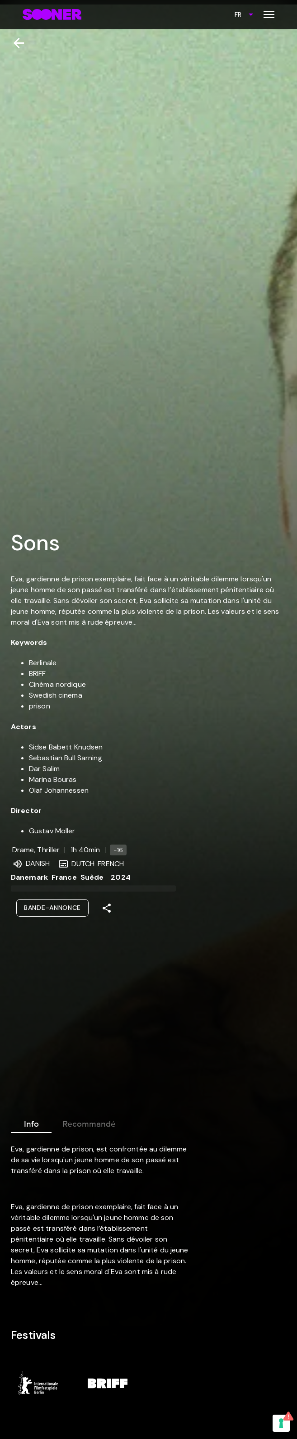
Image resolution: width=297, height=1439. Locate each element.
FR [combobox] (238, 14)
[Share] (107, 908)
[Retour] (15, 43)
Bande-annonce (52, 908)
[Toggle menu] (269, 14)
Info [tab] (31, 1122)
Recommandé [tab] (89, 1122)
